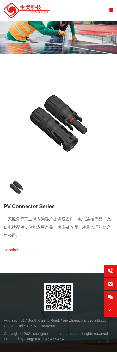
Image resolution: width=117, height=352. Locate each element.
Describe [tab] (11, 250)
